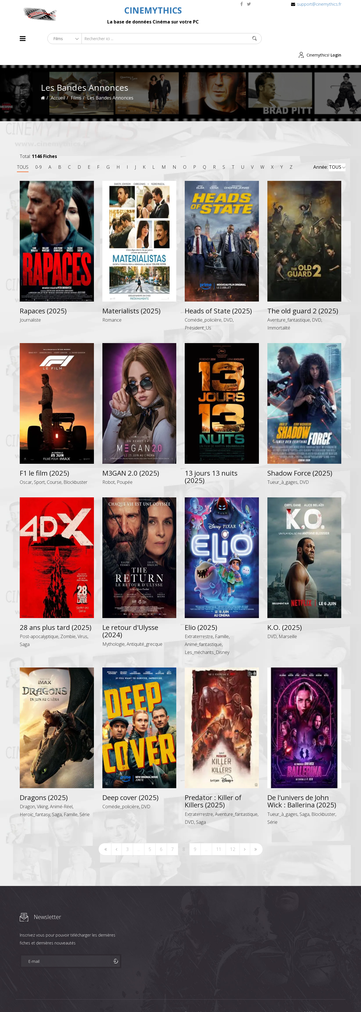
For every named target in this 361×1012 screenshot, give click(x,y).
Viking (42, 790)
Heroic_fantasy (35, 798)
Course (54, 466)
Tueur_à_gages (282, 466)
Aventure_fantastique (288, 303)
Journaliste (30, 303)
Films (36, 997)
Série (85, 798)
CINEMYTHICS (153, 10)
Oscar (26, 466)
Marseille (288, 620)
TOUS (22, 151)
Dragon (27, 790)
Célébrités (56, 997)
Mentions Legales (87, 997)
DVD (228, 303)
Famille (222, 620)
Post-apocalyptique (39, 620)
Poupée (125, 466)
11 (218, 832)
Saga (25, 628)
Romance (112, 303)
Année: (329, 151)
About (21, 997)
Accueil (58, 81)
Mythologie (113, 627)
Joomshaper (229, 997)
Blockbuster (75, 466)
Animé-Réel (61, 790)
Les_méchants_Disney (207, 636)
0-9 (38, 151)
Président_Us (198, 311)
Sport (39, 466)
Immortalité (278, 311)
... (138, 832)
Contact (115, 997)
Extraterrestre (199, 620)
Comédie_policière (203, 303)
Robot (108, 466)
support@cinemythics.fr (319, 4)
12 (232, 832)
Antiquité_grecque (144, 627)
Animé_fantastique (203, 628)
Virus (82, 620)
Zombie (68, 620)
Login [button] (336, 38)
